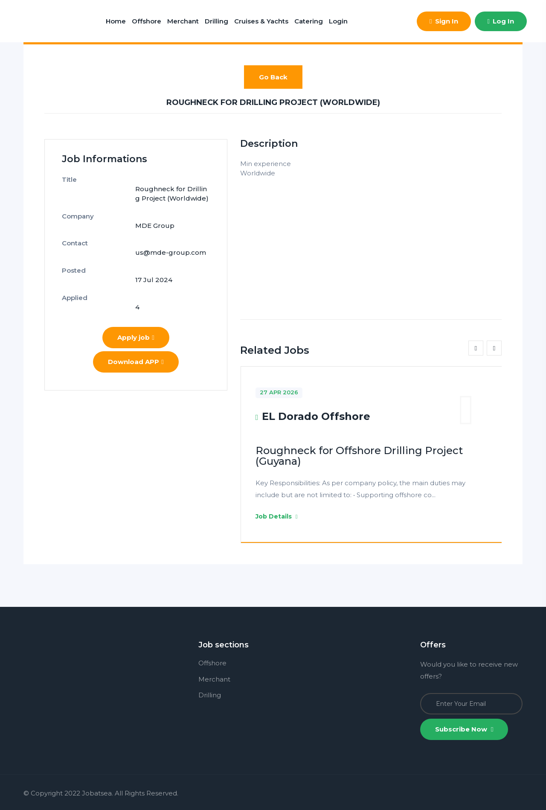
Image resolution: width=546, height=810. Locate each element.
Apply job (135, 289)
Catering (308, 21)
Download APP (135, 313)
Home (116, 21)
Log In (501, 21)
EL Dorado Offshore (316, 416)
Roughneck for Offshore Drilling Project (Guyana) (359, 455)
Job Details (277, 516)
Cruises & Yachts (261, 21)
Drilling (216, 21)
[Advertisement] (371, 238)
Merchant (183, 21)
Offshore (146, 21)
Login (338, 21)
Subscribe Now (464, 729)
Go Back (273, 77)
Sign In (444, 21)
